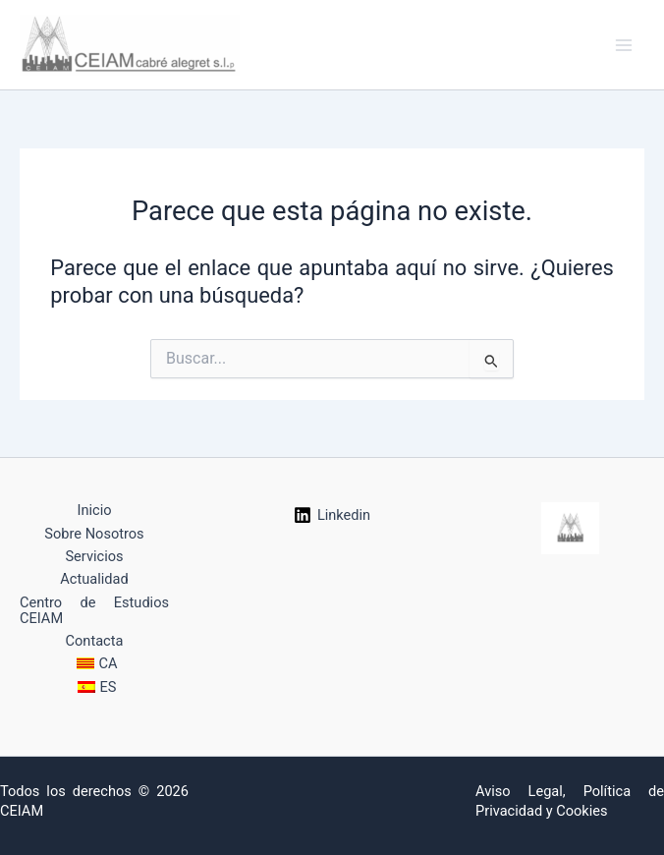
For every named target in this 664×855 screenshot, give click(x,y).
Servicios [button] (94, 556)
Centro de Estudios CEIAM (94, 610)
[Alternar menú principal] (623, 45)
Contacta (95, 641)
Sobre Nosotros (93, 534)
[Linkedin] (332, 515)
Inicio (94, 510)
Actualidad (94, 579)
